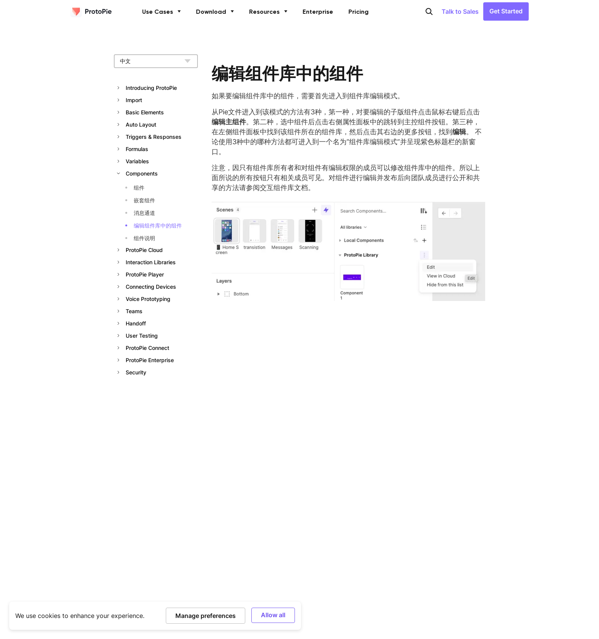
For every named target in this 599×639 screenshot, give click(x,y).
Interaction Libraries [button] (151, 262)
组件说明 (144, 238)
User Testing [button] (142, 335)
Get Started (506, 11)
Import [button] (134, 100)
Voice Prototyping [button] (148, 298)
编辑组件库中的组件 (158, 225)
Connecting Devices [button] (151, 286)
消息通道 (144, 212)
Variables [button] (137, 161)
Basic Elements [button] (145, 112)
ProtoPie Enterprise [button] (150, 360)
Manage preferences (205, 615)
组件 (139, 187)
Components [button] (142, 173)
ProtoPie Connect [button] (147, 347)
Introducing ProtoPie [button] (151, 87)
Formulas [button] (137, 149)
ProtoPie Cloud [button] (144, 250)
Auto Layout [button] (141, 124)
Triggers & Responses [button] (153, 136)
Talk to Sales (460, 12)
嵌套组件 (144, 200)
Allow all (273, 614)
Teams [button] (134, 311)
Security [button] (136, 372)
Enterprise (318, 12)
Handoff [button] (136, 323)
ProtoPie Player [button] (145, 274)
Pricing (358, 12)
